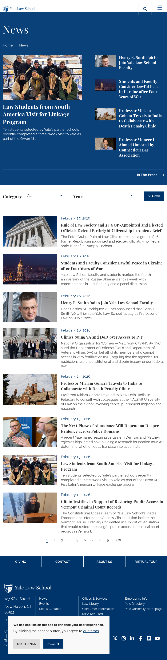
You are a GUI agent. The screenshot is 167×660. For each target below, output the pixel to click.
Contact (62, 562)
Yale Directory (135, 604)
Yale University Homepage (143, 609)
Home (8, 45)
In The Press (147, 175)
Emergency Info (136, 598)
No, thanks (26, 644)
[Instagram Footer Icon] (123, 639)
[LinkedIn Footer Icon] (132, 639)
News (24, 45)
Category (12, 197)
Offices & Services (94, 598)
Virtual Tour (146, 562)
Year (77, 197)
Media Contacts (50, 609)
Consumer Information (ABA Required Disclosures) (98, 614)
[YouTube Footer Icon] (157, 639)
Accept (53, 644)
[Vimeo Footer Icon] (149, 639)
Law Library (90, 604)
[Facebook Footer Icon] (140, 639)
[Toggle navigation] (160, 8)
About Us (104, 562)
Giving (20, 562)
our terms (91, 631)
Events (44, 604)
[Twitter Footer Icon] (115, 639)
